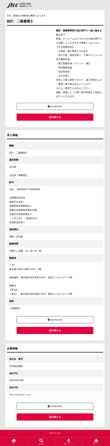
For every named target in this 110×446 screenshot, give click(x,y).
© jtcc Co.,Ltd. (55, 433)
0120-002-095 (55, 106)
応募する (56, 117)
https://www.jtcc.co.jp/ (20, 394)
